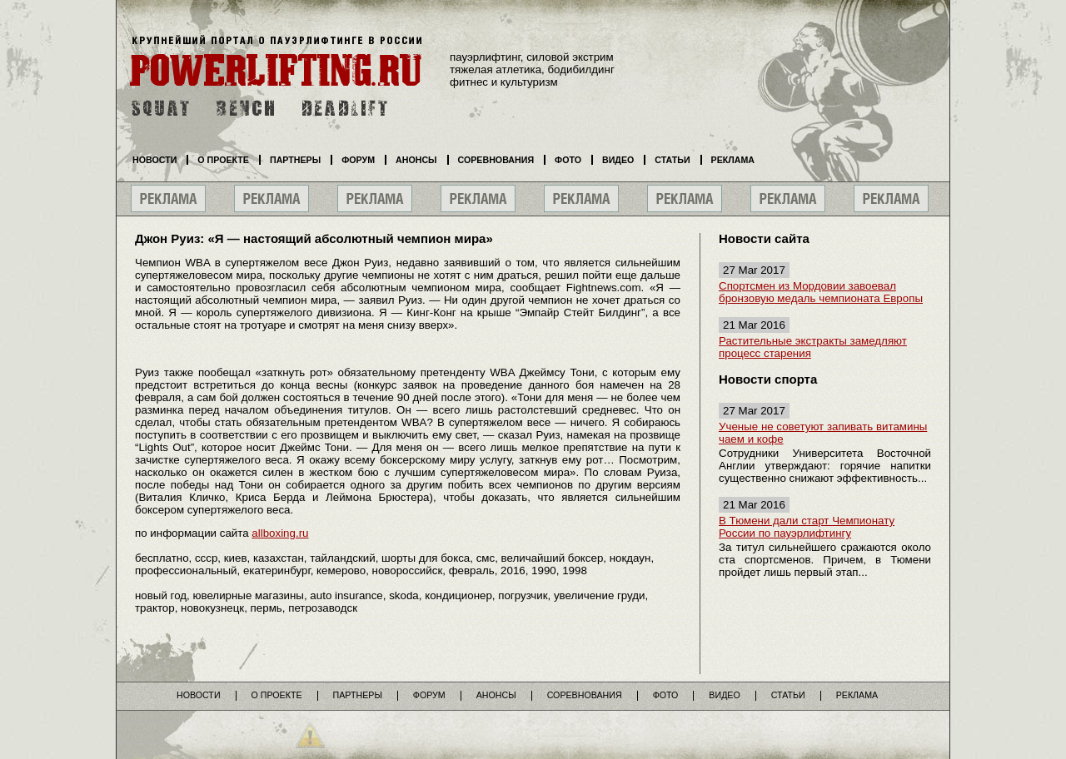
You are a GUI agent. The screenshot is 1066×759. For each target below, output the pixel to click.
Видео (618, 160)
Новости (154, 160)
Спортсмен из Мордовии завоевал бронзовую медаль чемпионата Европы (821, 292)
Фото (568, 160)
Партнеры (295, 160)
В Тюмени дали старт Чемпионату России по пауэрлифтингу (806, 526)
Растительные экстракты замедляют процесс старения (813, 347)
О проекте (223, 160)
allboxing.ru (280, 533)
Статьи (672, 160)
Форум (358, 160)
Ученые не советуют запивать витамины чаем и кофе (823, 432)
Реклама (733, 160)
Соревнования (496, 160)
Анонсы (416, 160)
